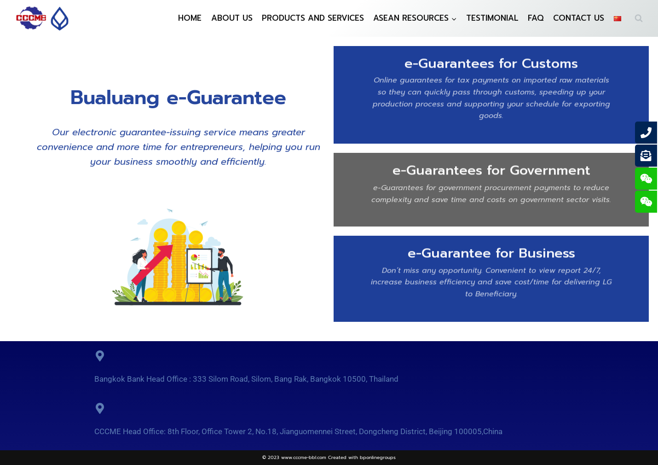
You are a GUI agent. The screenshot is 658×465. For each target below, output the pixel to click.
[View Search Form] (638, 18)
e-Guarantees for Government (491, 168)
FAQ (536, 18)
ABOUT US (232, 18)
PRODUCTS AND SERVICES (313, 18)
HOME (190, 18)
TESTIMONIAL (492, 18)
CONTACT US (578, 18)
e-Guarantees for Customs (491, 62)
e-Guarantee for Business (491, 251)
